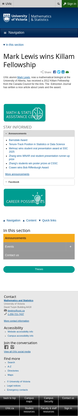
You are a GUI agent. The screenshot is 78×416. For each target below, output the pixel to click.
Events (9, 246)
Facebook (14, 182)
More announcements (17, 174)
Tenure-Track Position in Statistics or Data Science (37, 144)
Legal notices (14, 385)
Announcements (17, 133)
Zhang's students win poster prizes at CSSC (33, 163)
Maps (10, 375)
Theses (39, 269)
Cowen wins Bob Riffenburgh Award (29, 167)
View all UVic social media (17, 351)
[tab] (39, 133)
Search (11, 362)
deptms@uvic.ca (16, 310)
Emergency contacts (17, 390)
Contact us (12, 255)
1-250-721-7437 (16, 314)
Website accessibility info (20, 331)
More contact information (16, 321)
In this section (16, 230)
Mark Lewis (23, 77)
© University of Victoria (18, 381)
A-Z (9, 366)
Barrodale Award (18, 140)
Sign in (69, 3)
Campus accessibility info (20, 336)
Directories (13, 370)
